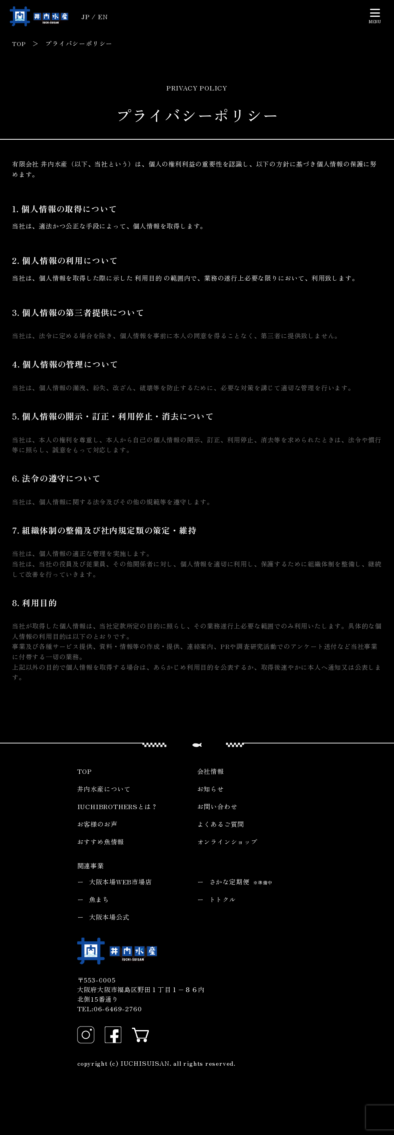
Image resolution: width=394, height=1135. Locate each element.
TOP (19, 43)
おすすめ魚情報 (100, 841)
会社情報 (210, 770)
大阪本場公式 (109, 916)
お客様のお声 (97, 823)
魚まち (99, 899)
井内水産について (104, 788)
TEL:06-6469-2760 (109, 1008)
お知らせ (210, 788)
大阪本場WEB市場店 (120, 881)
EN (103, 16)
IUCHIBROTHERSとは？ (117, 806)
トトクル (222, 899)
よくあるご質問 (220, 823)
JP (85, 16)
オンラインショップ (227, 841)
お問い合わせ (217, 806)
